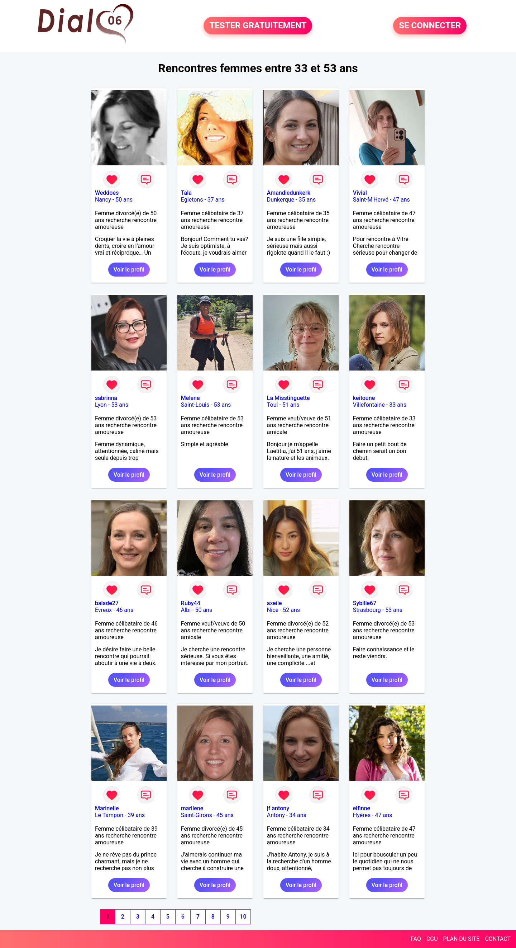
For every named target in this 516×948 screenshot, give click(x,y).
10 (243, 916)
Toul (272, 404)
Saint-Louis (195, 404)
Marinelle (107, 808)
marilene (192, 808)
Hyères (362, 815)
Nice (272, 610)
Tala (186, 192)
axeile (274, 603)
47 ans (401, 199)
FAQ (416, 938)
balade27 (107, 603)
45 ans (225, 815)
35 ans (307, 199)
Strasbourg (367, 610)
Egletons (192, 199)
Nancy (103, 199)
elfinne (361, 808)
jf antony (278, 808)
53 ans (119, 404)
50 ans (124, 199)
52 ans (291, 610)
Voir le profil (129, 269)
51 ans (291, 404)
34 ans (297, 815)
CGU (432, 938)
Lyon (101, 404)
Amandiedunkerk (288, 192)
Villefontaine (369, 404)
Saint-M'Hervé (370, 199)
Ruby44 (190, 603)
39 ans (136, 815)
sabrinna (106, 398)
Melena (190, 398)
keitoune (364, 398)
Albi (186, 610)
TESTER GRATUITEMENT (257, 26)
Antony (276, 815)
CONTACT (498, 938)
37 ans (216, 199)
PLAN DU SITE (461, 938)
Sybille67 (365, 603)
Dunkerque (280, 199)
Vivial (360, 192)
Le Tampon (109, 815)
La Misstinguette (288, 398)
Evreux (103, 610)
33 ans (397, 404)
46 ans (124, 610)
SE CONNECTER (430, 26)
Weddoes (107, 192)
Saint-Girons (196, 815)
